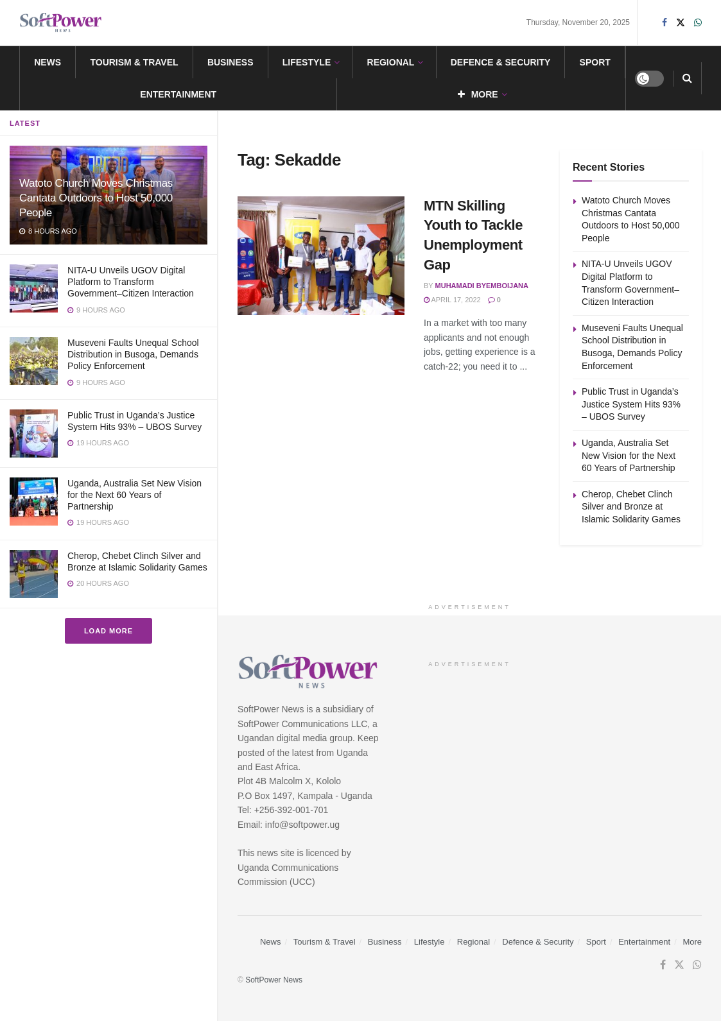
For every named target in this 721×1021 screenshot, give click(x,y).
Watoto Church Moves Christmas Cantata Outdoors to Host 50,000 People (96, 198)
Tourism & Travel (134, 62)
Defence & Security (501, 62)
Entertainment (178, 94)
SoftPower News (273, 979)
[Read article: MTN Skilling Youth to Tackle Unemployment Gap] (321, 256)
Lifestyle (306, 62)
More (478, 94)
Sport (595, 62)
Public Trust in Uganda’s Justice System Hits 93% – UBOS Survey (631, 404)
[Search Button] (687, 78)
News (47, 62)
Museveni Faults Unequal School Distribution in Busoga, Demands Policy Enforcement (133, 354)
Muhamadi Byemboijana (481, 285)
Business (230, 62)
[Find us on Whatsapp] (697, 965)
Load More (108, 631)
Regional (391, 62)
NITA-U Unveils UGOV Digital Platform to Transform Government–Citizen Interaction (130, 281)
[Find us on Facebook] (663, 965)
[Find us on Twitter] (679, 965)
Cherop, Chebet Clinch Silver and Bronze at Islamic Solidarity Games (631, 506)
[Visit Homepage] (61, 23)
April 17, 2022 (452, 300)
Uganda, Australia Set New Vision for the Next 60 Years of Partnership (134, 494)
